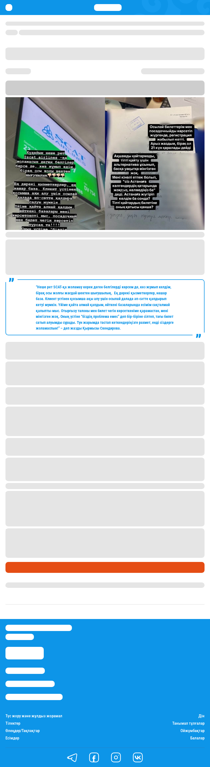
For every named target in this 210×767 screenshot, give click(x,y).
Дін (202, 716)
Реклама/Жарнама (30, 684)
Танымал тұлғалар (188, 723)
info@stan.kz (19, 637)
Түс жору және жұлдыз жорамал (33, 716)
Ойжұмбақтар (192, 730)
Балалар (197, 738)
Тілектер (12, 723)
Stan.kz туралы (25, 671)
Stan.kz (118, 93)
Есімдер (12, 738)
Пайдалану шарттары (34, 697)
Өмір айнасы (20, 567)
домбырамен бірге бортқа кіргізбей (118, 543)
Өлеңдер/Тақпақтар (22, 730)
